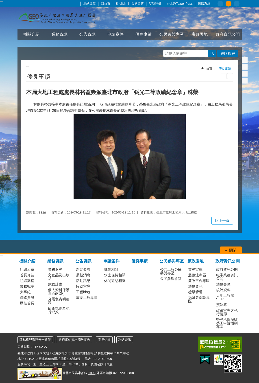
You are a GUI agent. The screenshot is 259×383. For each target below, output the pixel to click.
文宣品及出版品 (59, 277)
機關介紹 (31, 34)
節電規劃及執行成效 (59, 310)
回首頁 (105, 3)
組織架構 (27, 281)
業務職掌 (27, 286)
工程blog (83, 292)
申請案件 (115, 34)
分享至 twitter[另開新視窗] (245, 67)
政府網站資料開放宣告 (74, 339)
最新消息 (83, 275)
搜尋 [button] (212, 53)
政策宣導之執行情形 (227, 312)
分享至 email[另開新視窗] (245, 81)
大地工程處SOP (225, 297)
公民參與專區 (171, 34)
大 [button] (236, 4)
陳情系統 (204, 3)
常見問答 (137, 3)
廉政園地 (200, 34)
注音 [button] (230, 76)
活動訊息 (83, 281)
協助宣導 (83, 286)
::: (1, 2)
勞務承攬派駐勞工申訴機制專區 (227, 323)
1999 (92, 373)
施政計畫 (55, 284)
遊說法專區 (197, 275)
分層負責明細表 (59, 301)
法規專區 (223, 284)
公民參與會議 (171, 279)
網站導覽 (89, 3)
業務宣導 (195, 269)
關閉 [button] (232, 250)
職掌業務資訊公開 (227, 277)
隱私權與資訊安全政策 (35, 339)
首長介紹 (27, 275)
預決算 (221, 305)
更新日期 (23, 346)
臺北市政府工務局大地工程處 (56, 18)
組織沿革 (27, 269)
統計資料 (223, 290)
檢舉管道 (195, 292)
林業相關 (111, 269)
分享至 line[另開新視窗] (245, 74)
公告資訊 (87, 34)
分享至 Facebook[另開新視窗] (245, 60)
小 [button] (220, 4)
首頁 (209, 68)
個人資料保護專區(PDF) (59, 291)
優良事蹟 (143, 34)
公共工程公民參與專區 (171, 271)
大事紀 (25, 292)
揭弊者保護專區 (199, 299)
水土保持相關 (115, 275)
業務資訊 (59, 34)
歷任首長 (27, 303)
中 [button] (228, 4)
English (120, 3)
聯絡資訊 (27, 297)
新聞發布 (83, 269)
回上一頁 (222, 220)
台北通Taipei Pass (180, 3)
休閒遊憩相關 (115, 281)
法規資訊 (195, 286)
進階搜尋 (228, 53)
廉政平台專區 (199, 281)
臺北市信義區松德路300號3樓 (59, 359)
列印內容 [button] (223, 76)
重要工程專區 (87, 297)
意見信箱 (104, 339)
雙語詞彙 (155, 3)
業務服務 (55, 269)
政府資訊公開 (227, 34)
